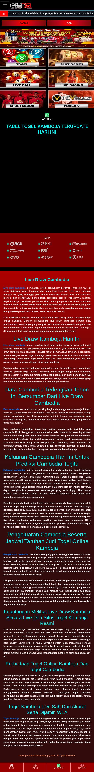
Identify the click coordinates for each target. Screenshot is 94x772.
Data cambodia (11, 409)
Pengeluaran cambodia (15, 554)
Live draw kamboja (14, 345)
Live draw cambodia (14, 287)
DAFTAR (24, 23)
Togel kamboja (11, 718)
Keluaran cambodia (14, 470)
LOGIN (69, 23)
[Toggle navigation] (5, 5)
